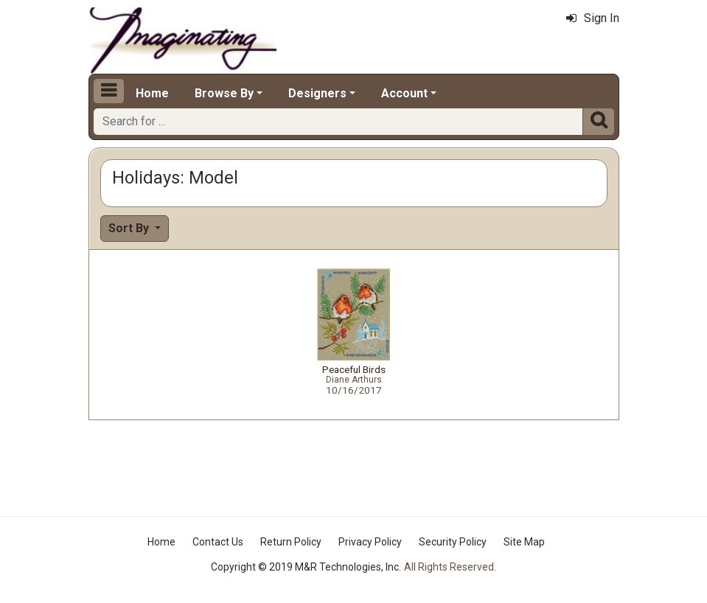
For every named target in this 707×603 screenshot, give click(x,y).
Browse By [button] (224, 93)
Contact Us (217, 542)
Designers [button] (317, 93)
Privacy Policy (370, 542)
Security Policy (453, 542)
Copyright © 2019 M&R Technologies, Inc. (306, 567)
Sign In (592, 18)
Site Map (524, 542)
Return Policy (290, 542)
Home (152, 93)
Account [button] (404, 93)
